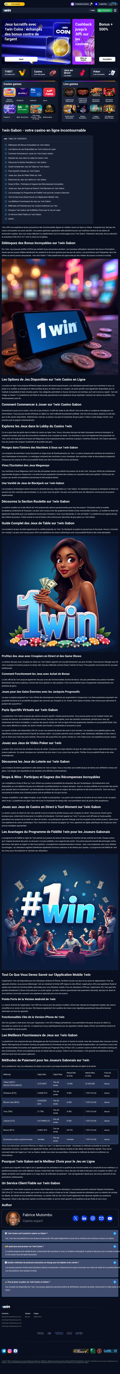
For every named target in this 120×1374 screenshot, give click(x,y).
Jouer (21, 59)
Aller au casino (83, 59)
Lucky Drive (106, 4)
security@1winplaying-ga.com (11, 1320)
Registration (37, 1316)
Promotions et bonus (82, 4)
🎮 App (27, 1316)
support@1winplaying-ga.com (11, 1317)
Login (92, 10)
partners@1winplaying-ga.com (11, 1326)
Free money (13, 4)
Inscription (104, 10)
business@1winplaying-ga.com (12, 1323)
